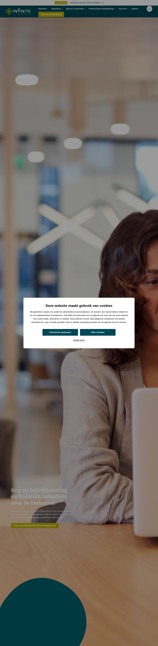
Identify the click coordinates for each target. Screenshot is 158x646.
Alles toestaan (97, 332)
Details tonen (79, 340)
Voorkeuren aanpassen (60, 332)
